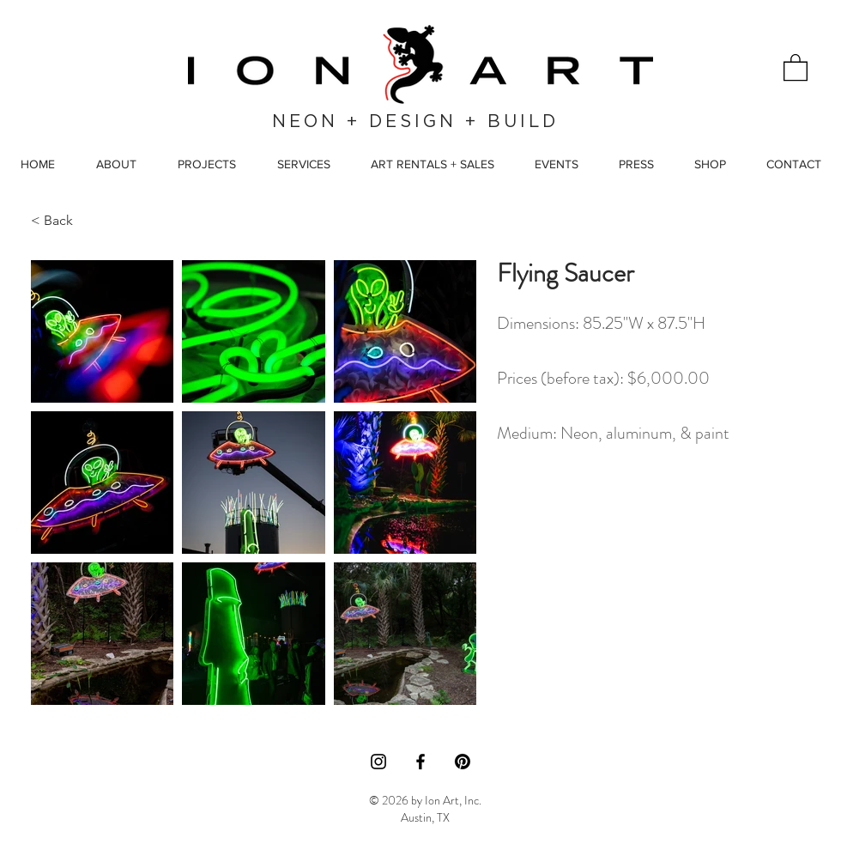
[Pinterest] (462, 761)
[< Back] (70, 220)
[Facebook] (420, 761)
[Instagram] (378, 761)
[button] (796, 66)
